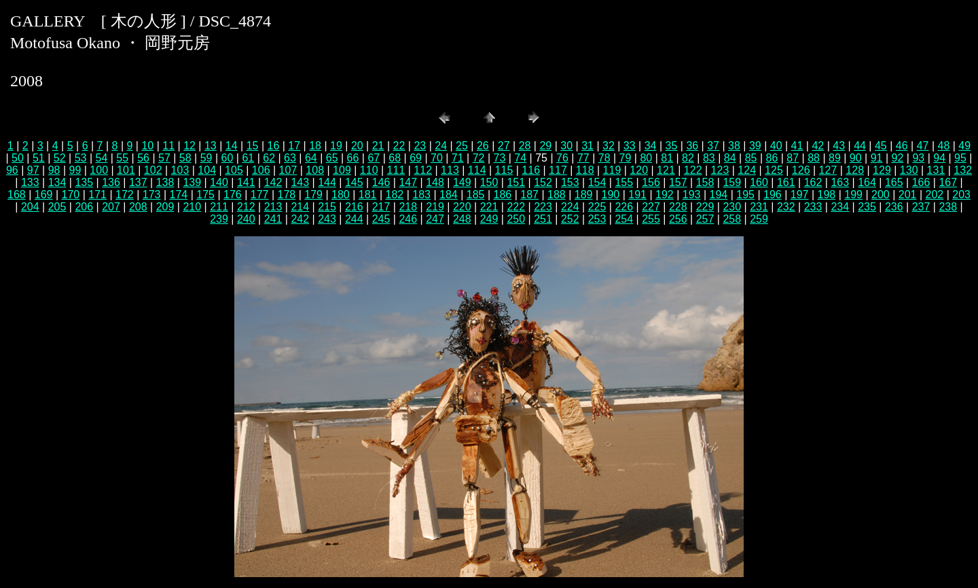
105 (234, 170)
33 (629, 145)
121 (666, 170)
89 (835, 158)
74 (520, 158)
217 (381, 207)
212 (246, 207)
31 (587, 145)
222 (516, 207)
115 (504, 170)
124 (747, 170)
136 (111, 182)
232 (786, 207)
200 (880, 194)
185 (476, 194)
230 (732, 207)
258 (732, 219)
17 (294, 145)
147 (408, 182)
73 (500, 158)
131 (936, 170)
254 (624, 219)
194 (719, 194)
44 (860, 145)
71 (458, 158)
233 (813, 207)
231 (759, 207)
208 (138, 207)
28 (525, 145)
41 (797, 145)
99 (75, 170)
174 (179, 194)
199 (853, 194)
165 (894, 182)
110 (369, 170)
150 (489, 182)
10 (147, 145)
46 (902, 145)
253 (597, 219)
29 (545, 145)
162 (813, 182)
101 (126, 170)
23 (420, 145)
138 (165, 182)
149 (462, 182)
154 (597, 182)
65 (332, 158)
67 (373, 158)
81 (667, 158)
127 (828, 170)
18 (315, 145)
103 (180, 170)
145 (354, 182)
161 (786, 182)
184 (448, 194)
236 (894, 207)
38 (734, 145)
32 (608, 145)
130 (909, 170)
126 (801, 170)
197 (800, 194)
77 (583, 158)
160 (759, 182)
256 (678, 219)
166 (921, 182)
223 (543, 207)
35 (672, 145)
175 (205, 194)
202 (935, 194)
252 (570, 219)
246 (408, 219)
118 (585, 170)
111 (396, 170)
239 (219, 219)
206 (84, 207)
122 (693, 170)
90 (856, 158)
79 (625, 158)
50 (18, 158)
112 (423, 170)
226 (624, 207)
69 (416, 158)
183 (421, 194)
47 (923, 145)
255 (651, 219)
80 (646, 158)
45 (881, 145)
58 (185, 158)
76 (562, 158)
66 (353, 158)
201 (908, 194)
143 (300, 182)
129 (882, 170)
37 (713, 145)
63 (290, 158)
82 (688, 158)
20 (357, 145)
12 (189, 145)
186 (503, 194)
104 (207, 170)
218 (408, 207)
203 (961, 194)
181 (368, 194)
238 (948, 207)
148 (435, 182)
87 (792, 158)
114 (477, 170)
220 (462, 207)
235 (867, 207)
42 (818, 145)
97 (33, 170)
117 (558, 170)
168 (16, 194)
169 (44, 194)
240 (246, 219)
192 (664, 194)
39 (755, 145)
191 (637, 194)
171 (97, 194)
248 (462, 219)
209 (165, 207)
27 (504, 145)
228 (678, 207)
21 (378, 145)
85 (751, 158)
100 (99, 170)
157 (678, 182)
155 (624, 182)
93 (918, 158)
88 (814, 158)
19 (336, 145)
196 (772, 194)
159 (732, 182)
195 (745, 194)
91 (877, 158)
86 (771, 158)
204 (30, 207)
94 (939, 158)
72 (479, 158)
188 (556, 194)
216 (354, 207)
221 (489, 207)
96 (12, 170)
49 (964, 145)
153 (570, 182)
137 (138, 182)
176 (232, 194)
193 (692, 194)
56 (143, 158)
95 (960, 158)
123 (720, 170)
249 (489, 219)
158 (705, 182)
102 (153, 170)
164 (867, 182)
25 (462, 145)
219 (435, 207)
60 (227, 158)
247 (435, 219)
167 (948, 182)
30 (566, 145)
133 (30, 182)
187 (529, 194)
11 (168, 145)
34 (651, 145)
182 (395, 194)
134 (57, 182)
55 (122, 158)
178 (287, 194)
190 (611, 194)
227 (651, 207)
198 (827, 194)
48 (944, 145)
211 (219, 207)
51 (39, 158)
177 (260, 194)
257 (705, 219)
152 (543, 182)
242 (300, 219)
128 (855, 170)
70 (437, 158)
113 (450, 170)
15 (253, 145)
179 (313, 194)
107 (288, 170)
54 (101, 158)
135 (84, 182)
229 (705, 207)
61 (248, 158)
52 (60, 158)
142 (273, 182)
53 (81, 158)
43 (839, 145)
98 (54, 170)
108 (315, 170)
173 (152, 194)
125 (774, 170)
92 (898, 158)
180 (340, 194)
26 (483, 145)
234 (840, 207)
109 (342, 170)
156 (651, 182)
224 (570, 207)
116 (531, 170)
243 (327, 219)
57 (164, 158)
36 (692, 145)
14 (231, 145)
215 (327, 207)
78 (604, 158)
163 (840, 182)
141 (246, 182)
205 (57, 207)
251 (543, 219)
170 (71, 194)
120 (639, 170)
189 (584, 194)
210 (192, 207)
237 (921, 207)
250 (516, 219)
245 (381, 219)
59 (206, 158)
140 (219, 182)
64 (311, 158)
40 (776, 145)
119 (612, 170)
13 (210, 145)
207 (111, 207)
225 (597, 207)
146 (381, 182)
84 (730, 158)
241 (273, 219)
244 (354, 219)
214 (300, 207)
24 (441, 145)
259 (759, 219)
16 (274, 145)
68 (394, 158)
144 (327, 182)
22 (399, 145)
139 (192, 182)
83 (709, 158)
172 (124, 194)
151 (516, 182)
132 (963, 170)
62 (269, 158)
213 (273, 207)
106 (261, 170)
